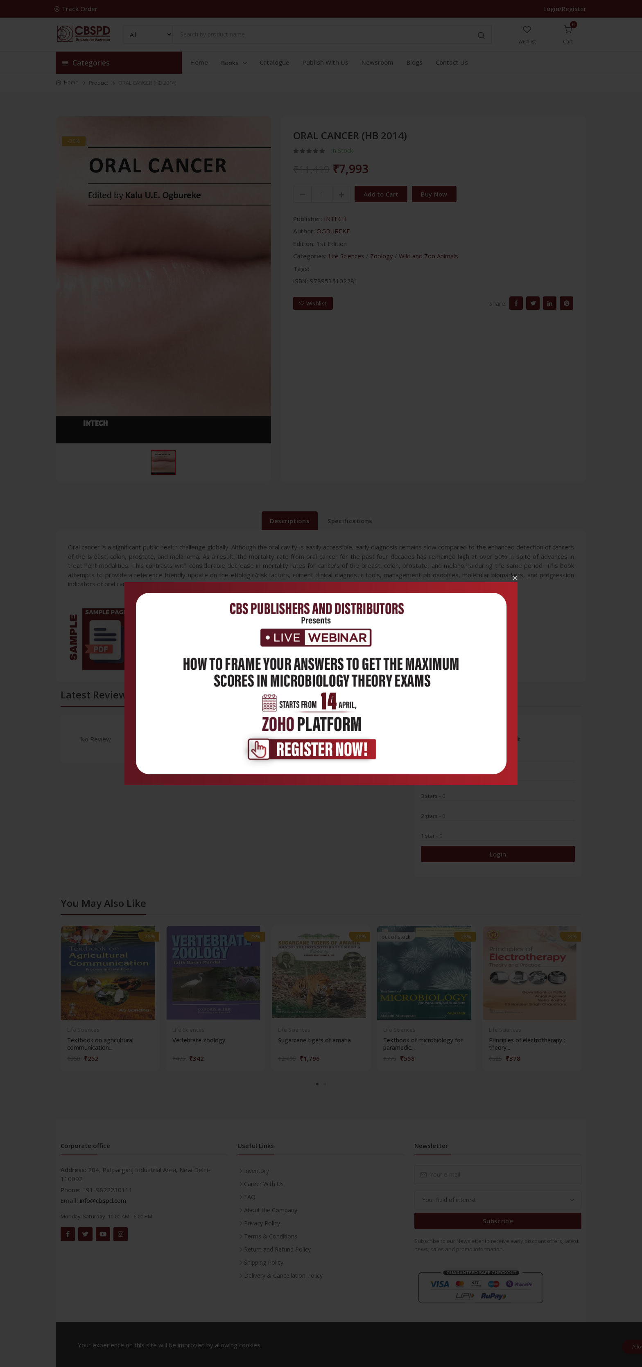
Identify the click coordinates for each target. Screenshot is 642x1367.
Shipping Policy (263, 1262)
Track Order (76, 9)
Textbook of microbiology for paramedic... (423, 1044)
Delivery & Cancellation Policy (283, 1275)
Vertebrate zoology (198, 1040)
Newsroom (377, 62)
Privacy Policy (262, 1223)
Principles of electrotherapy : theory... (527, 1044)
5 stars (433, 756)
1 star (431, 835)
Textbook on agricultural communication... (100, 1044)
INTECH (335, 219)
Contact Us (452, 62)
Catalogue (274, 62)
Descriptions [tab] (290, 521)
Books (234, 63)
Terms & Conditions (270, 1236)
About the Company (270, 1210)
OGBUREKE (333, 231)
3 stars (433, 796)
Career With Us (264, 1184)
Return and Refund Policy (277, 1249)
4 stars (433, 776)
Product (98, 82)
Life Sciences (346, 256)
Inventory (256, 1171)
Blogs (415, 62)
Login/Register (564, 9)
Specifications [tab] (350, 521)
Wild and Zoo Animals (428, 256)
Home (199, 62)
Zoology (381, 256)
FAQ (249, 1197)
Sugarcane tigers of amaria (314, 1040)
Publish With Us (325, 62)
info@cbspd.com (103, 1200)
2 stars (433, 816)
